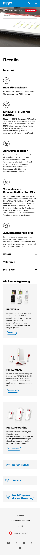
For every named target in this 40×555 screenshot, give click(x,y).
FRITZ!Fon (11, 333)
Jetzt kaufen (30, 11)
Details (17, 15)
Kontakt (20, 526)
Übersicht (7, 15)
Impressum (20, 515)
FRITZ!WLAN (12, 391)
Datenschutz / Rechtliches (20, 520)
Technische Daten (31, 15)
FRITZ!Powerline (14, 449)
